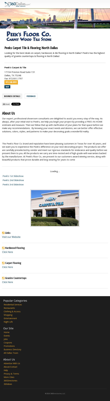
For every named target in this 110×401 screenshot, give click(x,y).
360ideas (8, 384)
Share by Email (6, 104)
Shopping (8, 315)
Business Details (12, 96)
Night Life (8, 321)
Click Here (7, 252)
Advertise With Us (12, 363)
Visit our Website (11, 237)
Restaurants (9, 308)
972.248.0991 (11, 82)
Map (7, 86)
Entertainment (10, 318)
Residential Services (13, 304)
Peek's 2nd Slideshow (13, 180)
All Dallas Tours (11, 353)
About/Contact (10, 366)
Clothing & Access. (12, 311)
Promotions (9, 346)
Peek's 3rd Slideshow (13, 184)
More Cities (9, 377)
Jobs (6, 339)
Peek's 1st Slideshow (13, 176)
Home (6, 332)
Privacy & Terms (11, 373)
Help (6, 370)
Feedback (31, 96)
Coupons (8, 342)
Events (7, 335)
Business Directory (12, 349)
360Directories (10, 380)
